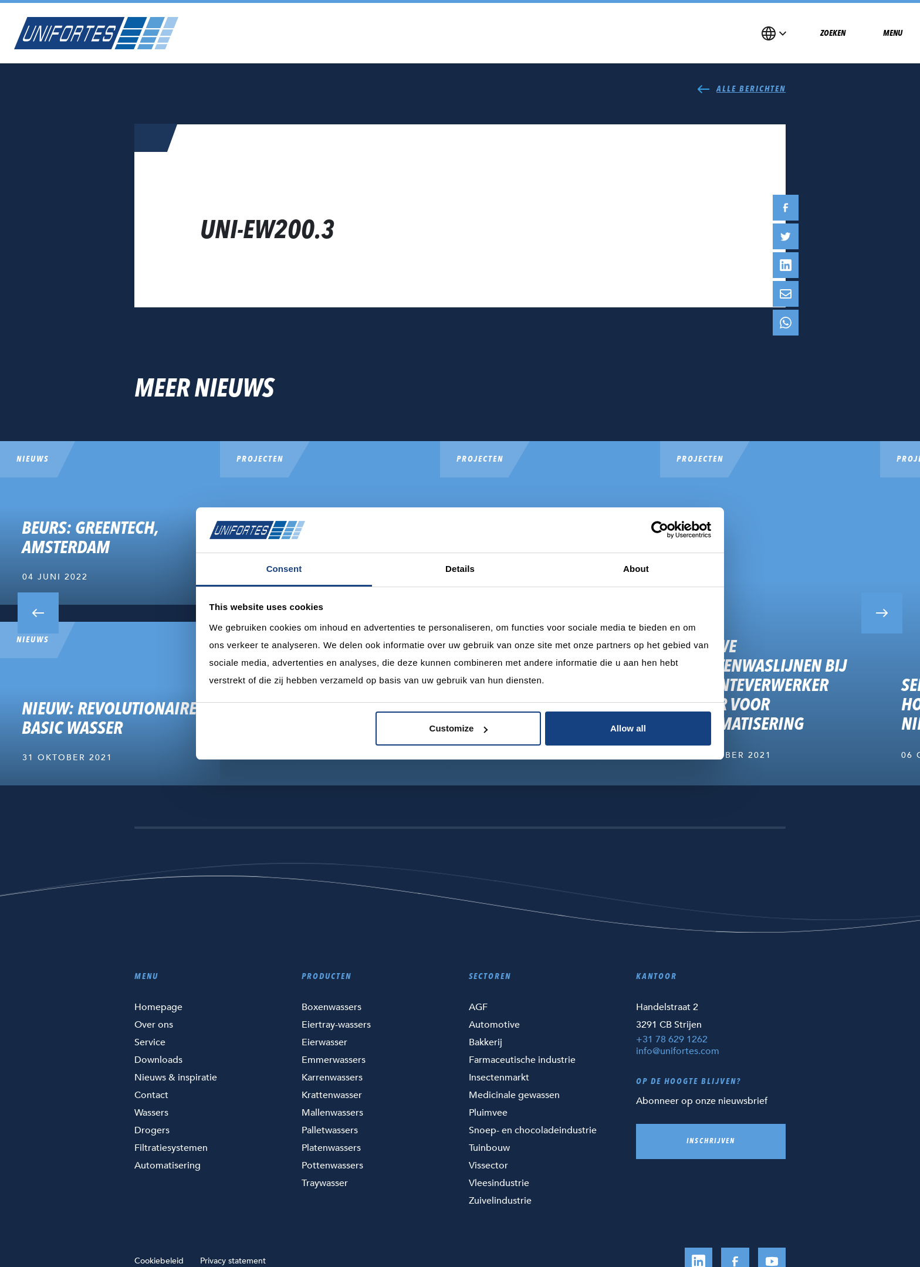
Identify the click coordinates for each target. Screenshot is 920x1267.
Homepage (158, 1007)
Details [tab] (460, 569)
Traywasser (325, 1183)
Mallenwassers (332, 1112)
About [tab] (636, 569)
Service (149, 1042)
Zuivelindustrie (500, 1200)
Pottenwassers (332, 1165)
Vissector (488, 1165)
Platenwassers (331, 1147)
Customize (458, 728)
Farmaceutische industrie (522, 1059)
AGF (478, 1007)
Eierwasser (324, 1042)
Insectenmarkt (499, 1077)
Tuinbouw (489, 1147)
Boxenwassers (331, 1007)
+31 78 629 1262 (672, 1039)
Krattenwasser (332, 1095)
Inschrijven (710, 1141)
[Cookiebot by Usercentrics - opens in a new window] (659, 530)
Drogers (152, 1130)
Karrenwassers (332, 1077)
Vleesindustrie (499, 1183)
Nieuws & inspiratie (175, 1077)
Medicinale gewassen (514, 1095)
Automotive (494, 1024)
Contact (151, 1095)
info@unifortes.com (677, 1051)
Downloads (158, 1059)
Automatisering (167, 1165)
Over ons (153, 1024)
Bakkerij (485, 1042)
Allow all (628, 728)
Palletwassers (330, 1130)
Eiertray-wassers (336, 1024)
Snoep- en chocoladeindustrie (533, 1130)
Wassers (151, 1112)
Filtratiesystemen (171, 1147)
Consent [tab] (284, 569)
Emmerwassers (334, 1059)
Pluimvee (488, 1112)
